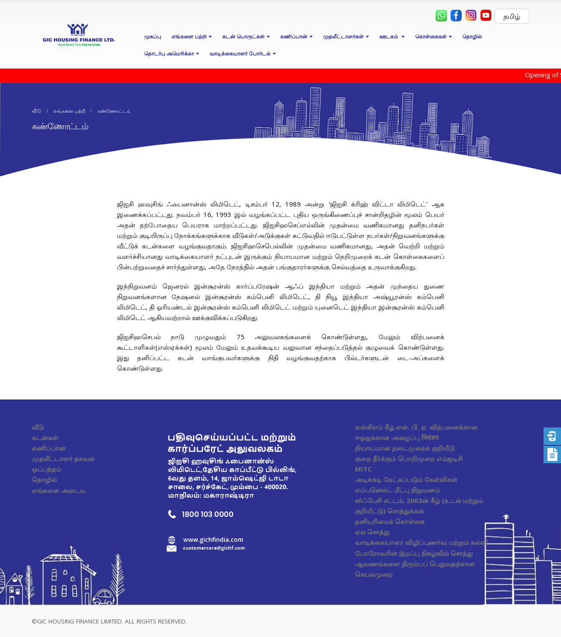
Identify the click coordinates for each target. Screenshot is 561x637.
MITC (363, 469)
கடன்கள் (45, 437)
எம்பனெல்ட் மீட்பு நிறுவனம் (397, 489)
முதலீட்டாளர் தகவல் (63, 458)
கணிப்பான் (48, 448)
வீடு (38, 427)
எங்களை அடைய (59, 490)
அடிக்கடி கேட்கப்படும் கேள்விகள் (406, 479)
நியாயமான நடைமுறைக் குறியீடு (404, 448)
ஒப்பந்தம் (46, 469)
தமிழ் (511, 16)
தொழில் (472, 36)
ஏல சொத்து (372, 531)
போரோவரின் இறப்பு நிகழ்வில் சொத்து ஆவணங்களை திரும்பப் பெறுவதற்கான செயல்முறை (415, 563)
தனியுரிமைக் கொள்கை (390, 521)
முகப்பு (152, 36)
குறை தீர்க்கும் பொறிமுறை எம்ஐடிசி (409, 458)
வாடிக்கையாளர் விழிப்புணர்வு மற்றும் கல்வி (421, 542)
